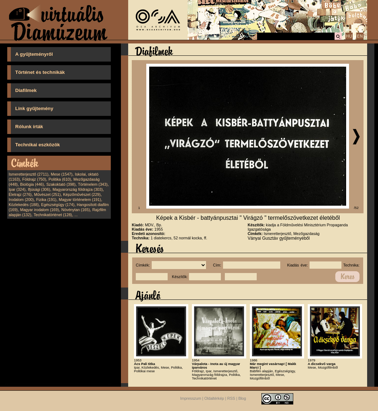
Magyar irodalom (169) (39, 209)
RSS (231, 398)
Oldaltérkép (214, 398)
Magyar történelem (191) (80, 199)
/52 (356, 208)
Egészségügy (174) (58, 204)
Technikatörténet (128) (53, 215)
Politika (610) (60, 179)
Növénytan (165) (75, 209)
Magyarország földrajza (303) (77, 189)
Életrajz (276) (20, 194)
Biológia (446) (32, 184)
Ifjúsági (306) (39, 189)
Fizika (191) (46, 199)
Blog (242, 398)
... (76, 215)
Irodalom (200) (21, 199)
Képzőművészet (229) (82, 194)
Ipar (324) (17, 189)
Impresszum (190, 398)
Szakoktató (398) (61, 184)
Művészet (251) (47, 194)
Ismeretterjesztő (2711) (29, 174)
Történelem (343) (93, 184)
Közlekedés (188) (24, 204)
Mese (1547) (61, 174)
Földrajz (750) (34, 179)
